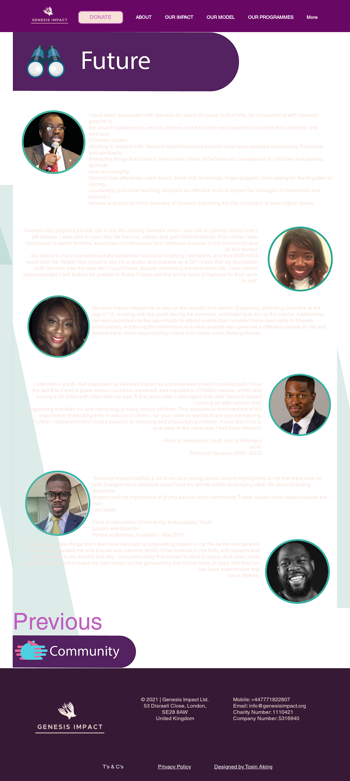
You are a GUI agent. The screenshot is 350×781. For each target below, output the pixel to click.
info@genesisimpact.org (277, 706)
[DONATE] (100, 17)
